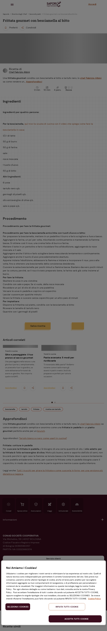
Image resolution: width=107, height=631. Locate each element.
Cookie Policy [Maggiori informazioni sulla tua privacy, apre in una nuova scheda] (94, 598)
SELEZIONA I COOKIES (17, 606)
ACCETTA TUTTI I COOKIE (76, 619)
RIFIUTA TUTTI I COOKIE (67, 606)
